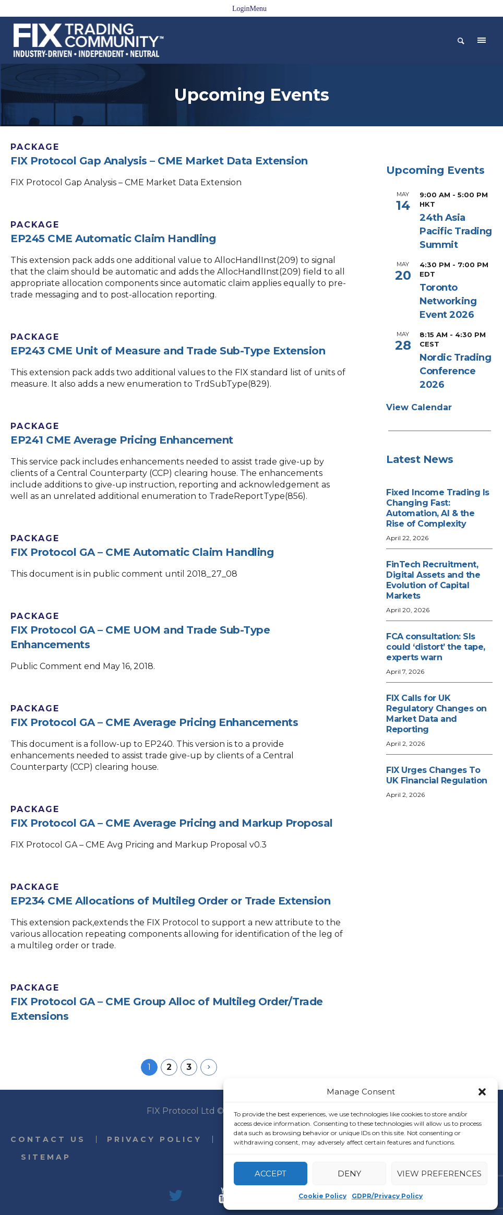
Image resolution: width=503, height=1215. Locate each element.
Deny (349, 1173)
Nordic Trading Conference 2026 (455, 371)
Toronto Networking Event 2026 (448, 301)
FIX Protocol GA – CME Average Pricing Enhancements (154, 722)
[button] (482, 1092)
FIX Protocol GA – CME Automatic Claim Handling (141, 552)
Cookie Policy (322, 1196)
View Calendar (419, 407)
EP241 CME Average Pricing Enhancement (121, 440)
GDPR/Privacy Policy (387, 1196)
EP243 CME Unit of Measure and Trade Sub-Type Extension (167, 350)
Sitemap (46, 1157)
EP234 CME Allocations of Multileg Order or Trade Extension (170, 901)
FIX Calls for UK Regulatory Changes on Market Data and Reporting (436, 713)
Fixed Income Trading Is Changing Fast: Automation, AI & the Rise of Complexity (437, 508)
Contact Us (48, 1139)
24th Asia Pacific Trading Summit (456, 231)
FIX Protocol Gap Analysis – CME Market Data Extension (159, 160)
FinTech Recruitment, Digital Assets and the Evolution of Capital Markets (433, 580)
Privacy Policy (154, 1139)
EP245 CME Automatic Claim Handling (112, 238)
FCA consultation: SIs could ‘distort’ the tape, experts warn (435, 647)
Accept (270, 1173)
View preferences (439, 1173)
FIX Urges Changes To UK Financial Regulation (436, 775)
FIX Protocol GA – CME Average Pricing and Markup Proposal (171, 823)
